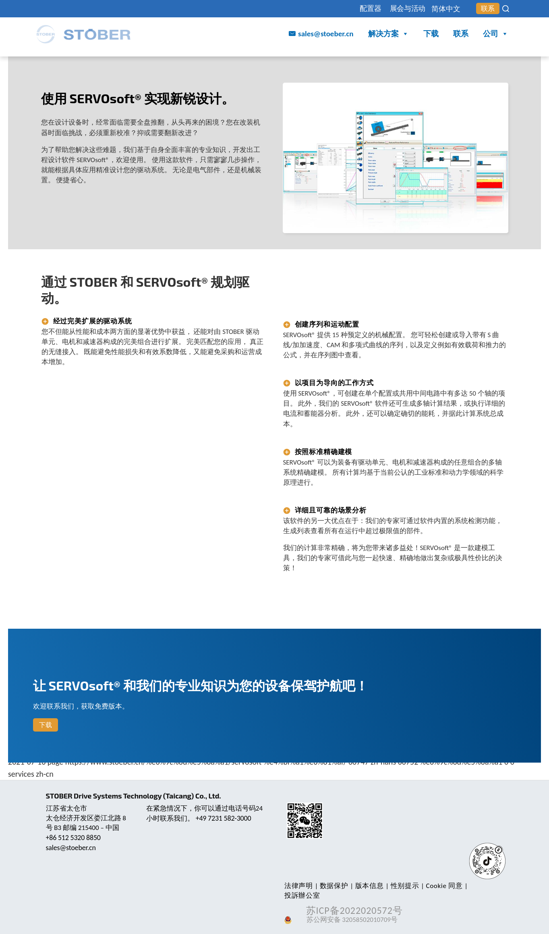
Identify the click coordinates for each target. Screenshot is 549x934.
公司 (495, 34)
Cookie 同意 (439, 886)
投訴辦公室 (481, 886)
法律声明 (298, 886)
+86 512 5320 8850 (74, 837)
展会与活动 (398, 8)
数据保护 (332, 886)
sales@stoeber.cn (325, 34)
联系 (486, 9)
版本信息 (366, 886)
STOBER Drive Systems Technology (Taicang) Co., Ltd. (136, 795)
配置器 (357, 8)
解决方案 (388, 34)
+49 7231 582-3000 (224, 818)
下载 (431, 34)
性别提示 (401, 886)
